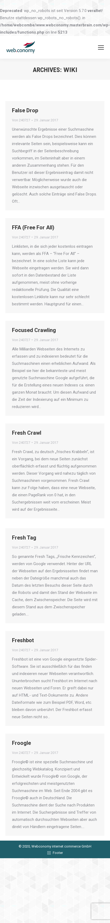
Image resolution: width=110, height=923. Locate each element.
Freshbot (23, 656)
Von (21, 120)
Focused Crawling (34, 335)
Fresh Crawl (26, 440)
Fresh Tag (24, 550)
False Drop (25, 110)
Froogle (21, 761)
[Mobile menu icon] (101, 47)
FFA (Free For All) (33, 230)
